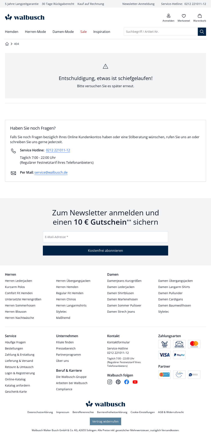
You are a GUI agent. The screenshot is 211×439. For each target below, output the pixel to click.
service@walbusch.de (51, 172)
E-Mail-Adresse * (56, 237)
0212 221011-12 (58, 150)
